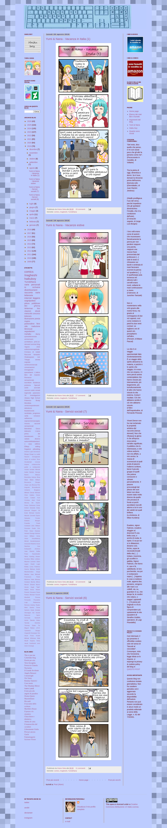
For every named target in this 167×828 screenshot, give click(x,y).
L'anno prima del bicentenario (32, 433)
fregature (27, 449)
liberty (38, 334)
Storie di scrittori (30, 459)
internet (28, 298)
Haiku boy (133, 128)
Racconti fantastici (32, 355)
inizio (26, 646)
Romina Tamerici (30, 681)
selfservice (28, 418)
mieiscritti (28, 313)
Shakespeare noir (32, 357)
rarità (26, 416)
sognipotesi (29, 300)
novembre (33, 153)
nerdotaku (28, 413)
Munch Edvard (29, 584)
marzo (32, 218)
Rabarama (36, 602)
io (25, 287)
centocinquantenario (31, 406)
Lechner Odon (35, 561)
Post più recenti (52, 780)
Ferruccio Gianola (31, 665)
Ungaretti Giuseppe (30, 633)
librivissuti (28, 329)
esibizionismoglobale (32, 349)
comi (38, 643)
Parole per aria (29, 660)
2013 (29, 247)
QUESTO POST (133, 669)
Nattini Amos (29, 589)
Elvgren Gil (36, 510)
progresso (36, 413)
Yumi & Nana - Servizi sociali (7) (66, 411)
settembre (33, 162)
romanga (31, 646)
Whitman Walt (35, 638)
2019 (29, 146)
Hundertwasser (35, 541)
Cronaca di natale (32, 352)
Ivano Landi (29, 688)
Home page (83, 780)
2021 (29, 139)
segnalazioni (29, 331)
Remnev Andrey (29, 605)
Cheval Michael (35, 492)
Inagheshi (63, 212)
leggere (36, 298)
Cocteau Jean (29, 500)
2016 (29, 237)
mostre (26, 469)
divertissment (30, 290)
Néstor (38, 589)
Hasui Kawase (34, 531)
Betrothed (28, 429)
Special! (37, 385)
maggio (32, 211)
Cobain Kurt (35, 497)
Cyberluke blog (30, 658)
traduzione (36, 326)
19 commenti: (81, 209)
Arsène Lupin (28, 451)
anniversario (28, 339)
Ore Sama (28, 678)
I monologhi (28, 676)
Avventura (37, 451)
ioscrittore (28, 383)
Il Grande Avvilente (31, 671)
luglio (31, 204)
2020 (29, 143)
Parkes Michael (29, 594)
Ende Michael (29, 513)
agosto (32, 168)
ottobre (32, 159)
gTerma (37, 306)
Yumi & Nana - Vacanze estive (65, 225)
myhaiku (27, 334)
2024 (29, 128)
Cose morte (28, 683)
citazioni (27, 311)
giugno (32, 207)
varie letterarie (32, 294)
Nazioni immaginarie (32, 456)
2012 (29, 251)
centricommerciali (30, 365)
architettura (28, 342)
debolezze (28, 408)
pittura (26, 303)
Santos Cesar (35, 607)
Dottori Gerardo (29, 508)
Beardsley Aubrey (30, 477)
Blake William (35, 480)
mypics (27, 321)
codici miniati (35, 390)
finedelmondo (29, 411)
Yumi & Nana (134, 125)
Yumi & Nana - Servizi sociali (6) (66, 598)
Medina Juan (29, 574)
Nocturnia (28, 668)
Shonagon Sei (29, 612)
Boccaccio (27, 482)
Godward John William (32, 525)
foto (38, 308)
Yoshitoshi (32, 643)
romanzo (37, 416)
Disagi (31, 454)
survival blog (35, 344)
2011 (29, 254)
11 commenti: (81, 768)
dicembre (33, 149)
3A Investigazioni (32, 395)
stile (26, 326)
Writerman (28, 308)
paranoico (36, 393)
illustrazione (29, 319)
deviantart (28, 813)
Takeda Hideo (35, 620)
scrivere (36, 287)
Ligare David (29, 564)
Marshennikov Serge (32, 572)
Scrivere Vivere (30, 739)
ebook (37, 311)
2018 (29, 229)
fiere (38, 324)
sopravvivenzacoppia (32, 421)
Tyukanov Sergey (32, 630)
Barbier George (34, 472)
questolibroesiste (30, 337)
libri (25, 306)
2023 (29, 132)
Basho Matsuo (32, 474)
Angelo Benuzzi (30, 673)
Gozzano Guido (30, 528)
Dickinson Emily (34, 505)
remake (32, 469)
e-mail (67, 821)
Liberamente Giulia (31, 729)
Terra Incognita (30, 663)
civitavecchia (36, 464)
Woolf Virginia (29, 641)
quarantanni (28, 372)
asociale (37, 388)
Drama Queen (29, 696)
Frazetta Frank (32, 523)
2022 (29, 135)
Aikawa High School (32, 398)
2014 (29, 244)
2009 (29, 262)
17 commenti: (81, 395)
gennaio (32, 225)
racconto (28, 292)
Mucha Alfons (35, 582)
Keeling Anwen (34, 556)
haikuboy (30, 278)
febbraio (32, 222)
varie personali (32, 284)
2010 (29, 258)
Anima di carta (29, 722)
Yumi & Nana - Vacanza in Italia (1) (68, 39)
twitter (26, 802)
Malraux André (35, 569)
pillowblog (36, 449)
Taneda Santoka (32, 623)
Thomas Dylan (30, 625)
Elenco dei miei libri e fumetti (135, 115)
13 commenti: (81, 582)
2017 (29, 233)
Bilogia (26, 454)
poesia (37, 319)
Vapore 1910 (32, 347)
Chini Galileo (29, 495)
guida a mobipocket (32, 467)
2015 (29, 240)
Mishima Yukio (29, 579)
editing (37, 446)
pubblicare (36, 303)
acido (26, 388)
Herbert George (29, 533)
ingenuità (27, 393)
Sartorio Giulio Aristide (32, 610)
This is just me (29, 655)
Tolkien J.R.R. (35, 628)
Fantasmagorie (29, 737)
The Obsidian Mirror (32, 686)
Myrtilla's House (30, 709)
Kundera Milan (29, 559)
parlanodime (29, 324)
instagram (28, 818)
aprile (31, 214)
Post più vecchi (114, 780)
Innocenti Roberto (30, 543)
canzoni (27, 390)
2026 (29, 121)
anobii (26, 808)
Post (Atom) (59, 784)
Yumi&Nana (72, 212)
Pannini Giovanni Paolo (32, 592)
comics (56, 212)
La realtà (37, 454)
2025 (29, 125)
